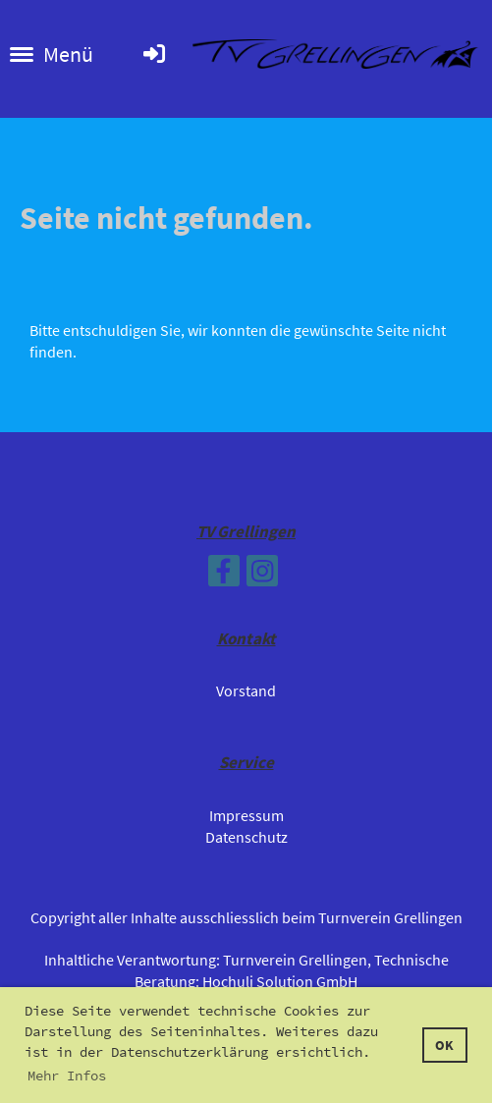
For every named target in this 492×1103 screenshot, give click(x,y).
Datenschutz (246, 837)
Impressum (246, 815)
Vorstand (246, 690)
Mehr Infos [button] (66, 1075)
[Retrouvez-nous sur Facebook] (224, 575)
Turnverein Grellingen (295, 959)
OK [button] (444, 1045)
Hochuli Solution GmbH (279, 981)
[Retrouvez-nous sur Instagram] (262, 575)
